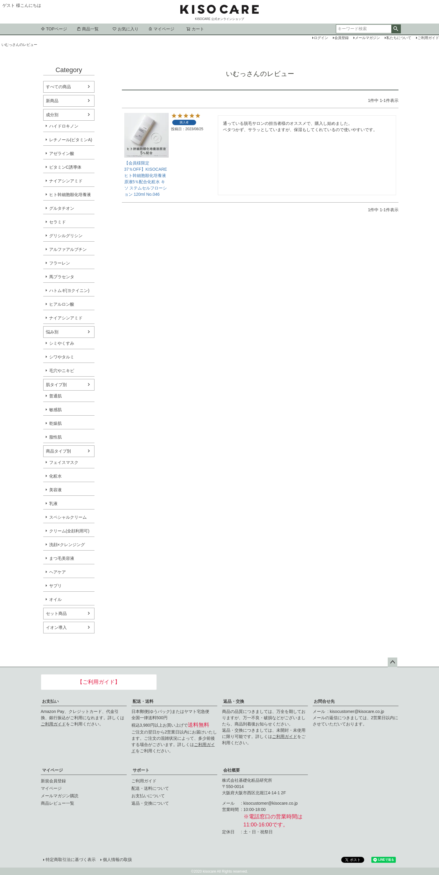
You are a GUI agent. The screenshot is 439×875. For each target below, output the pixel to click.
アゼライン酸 (61, 153)
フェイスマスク (63, 462)
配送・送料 (143, 701)
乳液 (53, 503)
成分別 (52, 114)
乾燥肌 (55, 423)
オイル (55, 599)
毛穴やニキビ (61, 370)
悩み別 (52, 332)
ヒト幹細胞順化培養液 (70, 194)
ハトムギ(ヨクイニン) (69, 290)
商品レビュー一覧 (57, 803)
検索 (396, 29)
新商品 (52, 100)
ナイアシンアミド (66, 180)
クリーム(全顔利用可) (69, 531)
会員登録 (341, 38)
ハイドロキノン (63, 126)
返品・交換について (150, 803)
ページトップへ (392, 662)
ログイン (321, 38)
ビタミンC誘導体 (65, 167)
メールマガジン (367, 38)
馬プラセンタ (61, 276)
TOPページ (54, 29)
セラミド (57, 222)
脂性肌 (55, 437)
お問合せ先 (324, 701)
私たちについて (398, 38)
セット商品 (56, 613)
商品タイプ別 (58, 451)
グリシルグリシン (66, 235)
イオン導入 (56, 627)
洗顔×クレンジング (67, 544)
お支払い (50, 701)
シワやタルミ (61, 357)
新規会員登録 (53, 780)
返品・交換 (233, 701)
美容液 (55, 489)
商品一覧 (88, 29)
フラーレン (59, 263)
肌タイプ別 (56, 384)
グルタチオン (61, 208)
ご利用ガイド (53, 724)
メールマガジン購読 (59, 795)
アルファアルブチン (68, 249)
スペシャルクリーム (68, 517)
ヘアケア (57, 572)
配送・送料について (150, 788)
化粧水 (55, 476)
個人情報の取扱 (117, 859)
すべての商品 (58, 86)
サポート (141, 770)
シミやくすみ (61, 343)
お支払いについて (148, 795)
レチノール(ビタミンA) (70, 139)
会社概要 (231, 770)
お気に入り (125, 29)
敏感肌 (55, 409)
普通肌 (55, 396)
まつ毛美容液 (61, 558)
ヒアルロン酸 (61, 304)
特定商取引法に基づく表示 (71, 859)
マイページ (161, 29)
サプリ (55, 585)
